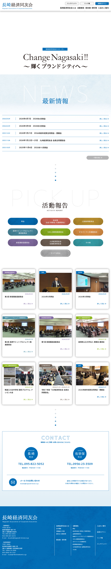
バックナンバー (72, 3)
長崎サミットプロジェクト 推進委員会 (23, 232)
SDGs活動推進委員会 (55, 232)
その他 (88, 242)
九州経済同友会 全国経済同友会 (55, 242)
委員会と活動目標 (61, 534)
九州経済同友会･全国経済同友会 (81, 547)
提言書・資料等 (61, 540)
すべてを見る (55, 253)
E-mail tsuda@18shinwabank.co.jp (14, 555)
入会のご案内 (103, 7)
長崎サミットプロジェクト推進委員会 (83, 536)
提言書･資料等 (91, 7)
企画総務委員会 (88, 221)
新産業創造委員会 (23, 242)
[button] (3, 25)
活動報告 (80, 7)
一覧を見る (97, 158)
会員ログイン (102, 3)
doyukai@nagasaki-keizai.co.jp (29, 483)
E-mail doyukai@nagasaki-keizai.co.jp (15, 538)
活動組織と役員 (60, 531)
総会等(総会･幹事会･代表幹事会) (82, 531)
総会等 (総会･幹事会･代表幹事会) (55, 221)
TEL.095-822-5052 (31, 464)
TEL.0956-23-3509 (80, 464)
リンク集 (87, 3)
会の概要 (58, 528)
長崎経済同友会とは (68, 7)
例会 (22, 221)
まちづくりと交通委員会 (88, 232)
